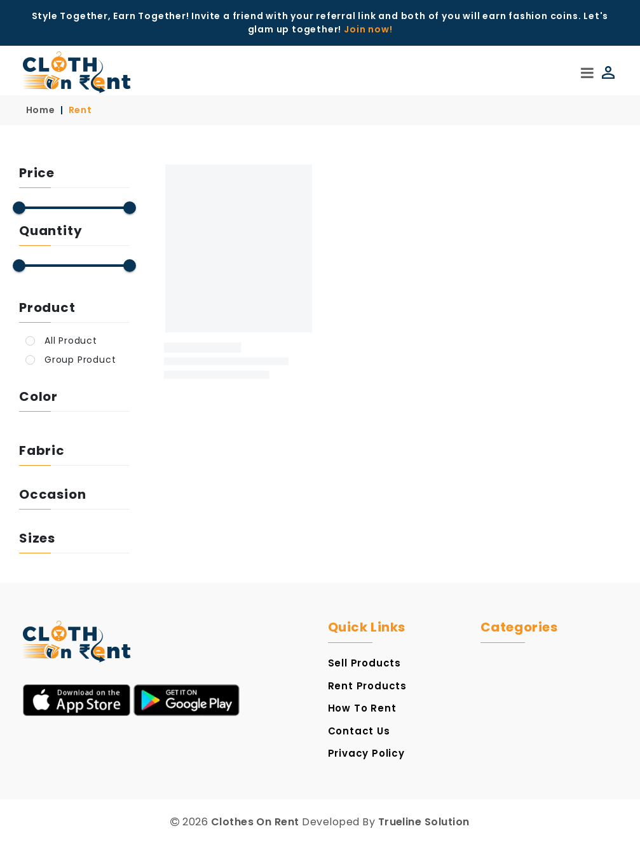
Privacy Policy (366, 753)
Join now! (368, 29)
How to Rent (362, 708)
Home (40, 110)
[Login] (605, 72)
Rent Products (367, 686)
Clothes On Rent (255, 822)
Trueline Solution (424, 822)
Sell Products (364, 663)
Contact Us (359, 731)
